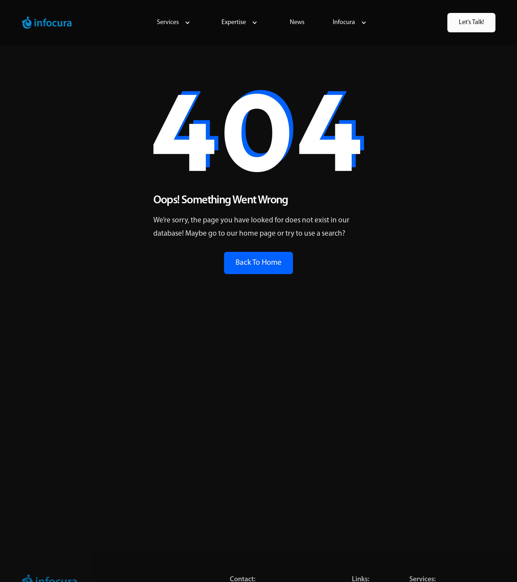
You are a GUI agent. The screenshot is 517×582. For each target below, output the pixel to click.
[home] (47, 23)
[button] (173, 23)
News (297, 22)
